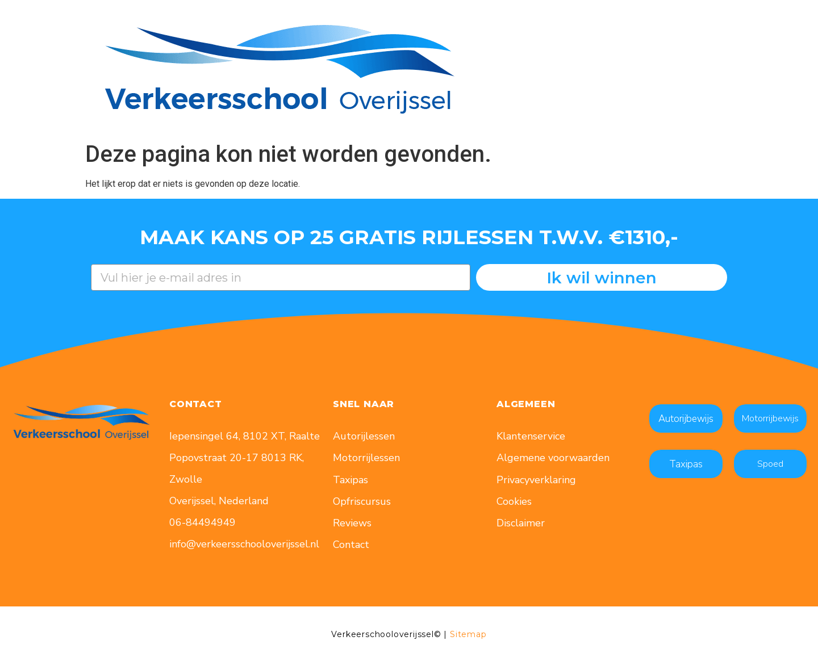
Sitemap (468, 634)
